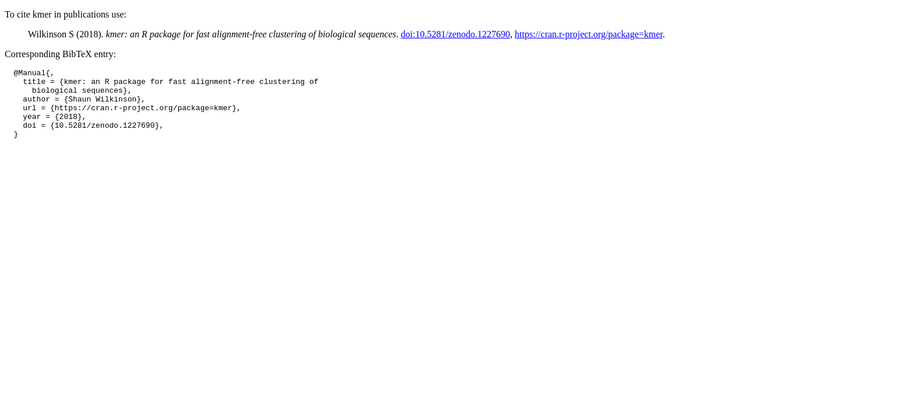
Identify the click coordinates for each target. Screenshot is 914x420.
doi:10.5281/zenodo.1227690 (456, 34)
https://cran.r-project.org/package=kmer (589, 34)
